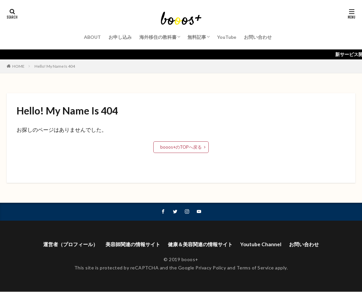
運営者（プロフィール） (65, 244)
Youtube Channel (266, 244)
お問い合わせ (258, 37)
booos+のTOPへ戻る (181, 146)
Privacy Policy (210, 267)
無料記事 (196, 37)
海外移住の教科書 (158, 37)
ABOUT (92, 37)
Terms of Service (255, 267)
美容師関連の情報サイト (131, 244)
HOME (18, 66)
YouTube (226, 37)
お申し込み (120, 37)
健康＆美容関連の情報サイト (202, 244)
